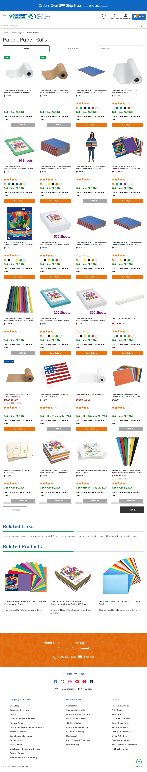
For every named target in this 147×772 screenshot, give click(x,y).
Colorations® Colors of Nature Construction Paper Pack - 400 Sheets (69, 602)
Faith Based (117, 710)
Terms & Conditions (19, 731)
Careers (14, 714)
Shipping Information (76, 710)
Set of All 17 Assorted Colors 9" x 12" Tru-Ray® (119, 602)
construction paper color (14, 536)
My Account (71, 736)
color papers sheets (37, 536)
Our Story (14, 706)
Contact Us (71, 706)
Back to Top (139, 763)
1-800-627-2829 (66, 656)
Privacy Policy (16, 723)
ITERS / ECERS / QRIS (122, 719)
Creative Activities (120, 740)
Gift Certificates (73, 723)
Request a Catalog (120, 706)
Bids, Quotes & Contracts (78, 740)
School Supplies (17, 33)
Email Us (89, 656)
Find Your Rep (72, 744)
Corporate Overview (19, 710)
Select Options (91, 125)
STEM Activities (119, 736)
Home (5, 33)
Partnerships (16, 740)
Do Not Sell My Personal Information (27, 727)
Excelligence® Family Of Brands (25, 749)
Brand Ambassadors (121, 731)
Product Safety (17, 753)
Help (103, 17)
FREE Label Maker (120, 749)
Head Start (117, 714)
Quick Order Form (120, 723)
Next (132, 509)
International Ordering (77, 727)
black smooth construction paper (122, 536)
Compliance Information (21, 736)
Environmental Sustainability (23, 757)
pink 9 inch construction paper (62, 536)
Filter (26, 48)
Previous (15, 509)
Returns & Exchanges (76, 719)
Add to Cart (23, 125)
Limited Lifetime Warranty (22, 719)
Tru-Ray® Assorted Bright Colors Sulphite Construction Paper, (25, 602)
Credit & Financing (75, 731)
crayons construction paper (92, 536)
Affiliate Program (120, 727)
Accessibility (16, 744)
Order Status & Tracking (78, 714)
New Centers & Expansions (124, 744)
